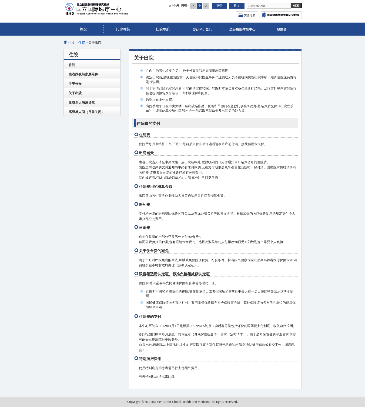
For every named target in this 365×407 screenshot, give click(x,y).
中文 (71, 42)
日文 (237, 5)
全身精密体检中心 (242, 29)
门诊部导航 (123, 29)
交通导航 (247, 15)
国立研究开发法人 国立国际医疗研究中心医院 (111, 9)
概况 (84, 29)
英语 (219, 5)
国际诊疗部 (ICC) (281, 29)
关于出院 (75, 93)
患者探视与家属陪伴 (83, 74)
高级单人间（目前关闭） (86, 112)
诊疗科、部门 (202, 29)
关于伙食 (75, 83)
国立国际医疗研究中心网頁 (281, 15)
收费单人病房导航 (82, 102)
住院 (163, 29)
